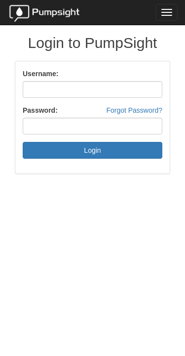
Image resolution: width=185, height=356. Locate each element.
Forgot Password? (134, 110)
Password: (40, 110)
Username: (40, 74)
